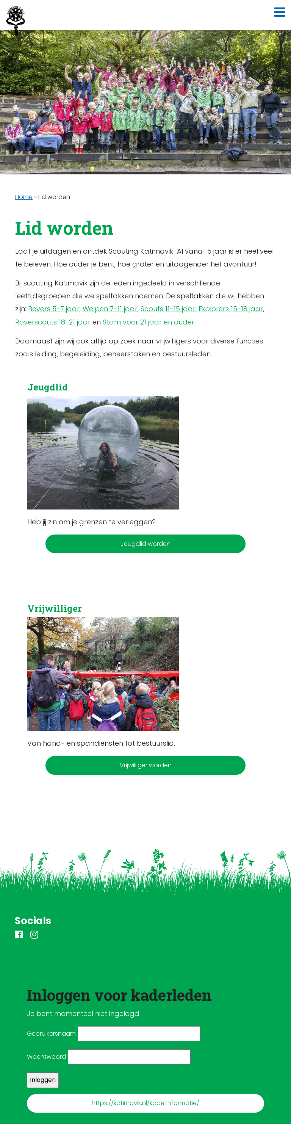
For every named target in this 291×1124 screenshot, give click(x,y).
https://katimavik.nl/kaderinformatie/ (145, 1103)
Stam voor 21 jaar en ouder (148, 322)
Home (24, 197)
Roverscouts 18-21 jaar (53, 322)
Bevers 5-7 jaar (54, 309)
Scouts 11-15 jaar (168, 309)
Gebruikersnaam (51, 1033)
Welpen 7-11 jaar (110, 309)
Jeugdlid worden (145, 543)
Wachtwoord (46, 1056)
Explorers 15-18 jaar (231, 309)
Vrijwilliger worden (146, 765)
